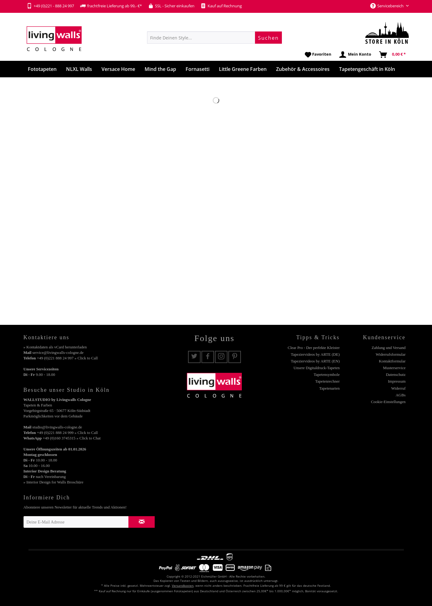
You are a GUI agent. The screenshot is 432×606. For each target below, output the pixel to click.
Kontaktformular (392, 361)
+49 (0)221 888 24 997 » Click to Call (67, 358)
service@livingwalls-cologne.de (58, 352)
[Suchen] (268, 37)
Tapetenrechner (327, 381)
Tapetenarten (329, 388)
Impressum (397, 381)
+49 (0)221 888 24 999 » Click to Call (67, 432)
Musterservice (394, 367)
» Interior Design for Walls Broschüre (53, 482)
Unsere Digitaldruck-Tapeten (317, 367)
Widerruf (398, 388)
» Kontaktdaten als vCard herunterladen (55, 347)
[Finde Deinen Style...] (214, 37)
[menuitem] (214, 37)
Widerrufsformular (391, 354)
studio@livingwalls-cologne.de (57, 427)
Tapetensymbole (327, 374)
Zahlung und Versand (389, 347)
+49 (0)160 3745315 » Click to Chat (72, 438)
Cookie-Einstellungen (388, 401)
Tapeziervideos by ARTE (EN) (315, 361)
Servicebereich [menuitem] (387, 6)
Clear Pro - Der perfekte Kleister (314, 347)
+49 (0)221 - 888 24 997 (50, 6)
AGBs (401, 395)
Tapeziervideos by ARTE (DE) (315, 354)
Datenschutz (395, 374)
